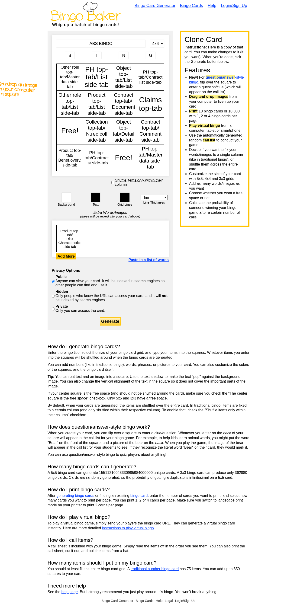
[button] (66, 197)
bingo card (139, 496)
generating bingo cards (75, 496)
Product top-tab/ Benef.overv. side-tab (70, 157)
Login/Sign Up (234, 5)
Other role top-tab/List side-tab (70, 104)
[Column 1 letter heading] (69, 55)
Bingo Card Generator (155, 5)
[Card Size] (157, 43)
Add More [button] (66, 256)
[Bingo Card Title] (100, 43)
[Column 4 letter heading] (150, 55)
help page (69, 592)
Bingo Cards (191, 5)
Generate (110, 321)
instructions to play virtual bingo (128, 528)
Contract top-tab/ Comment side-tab (150, 131)
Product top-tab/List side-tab (96, 104)
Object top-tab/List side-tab (123, 77)
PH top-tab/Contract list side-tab (150, 77)
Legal (169, 600)
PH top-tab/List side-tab (96, 77)
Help (212, 5)
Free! (70, 131)
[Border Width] (154, 197)
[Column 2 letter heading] (96, 55)
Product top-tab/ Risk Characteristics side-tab (70, 238)
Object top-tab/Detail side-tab (123, 131)
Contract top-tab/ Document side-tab (123, 104)
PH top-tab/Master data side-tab (150, 157)
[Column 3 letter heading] (123, 55)
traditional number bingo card (155, 569)
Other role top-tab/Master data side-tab (70, 77)
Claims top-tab (150, 104)
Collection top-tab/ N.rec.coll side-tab (96, 131)
